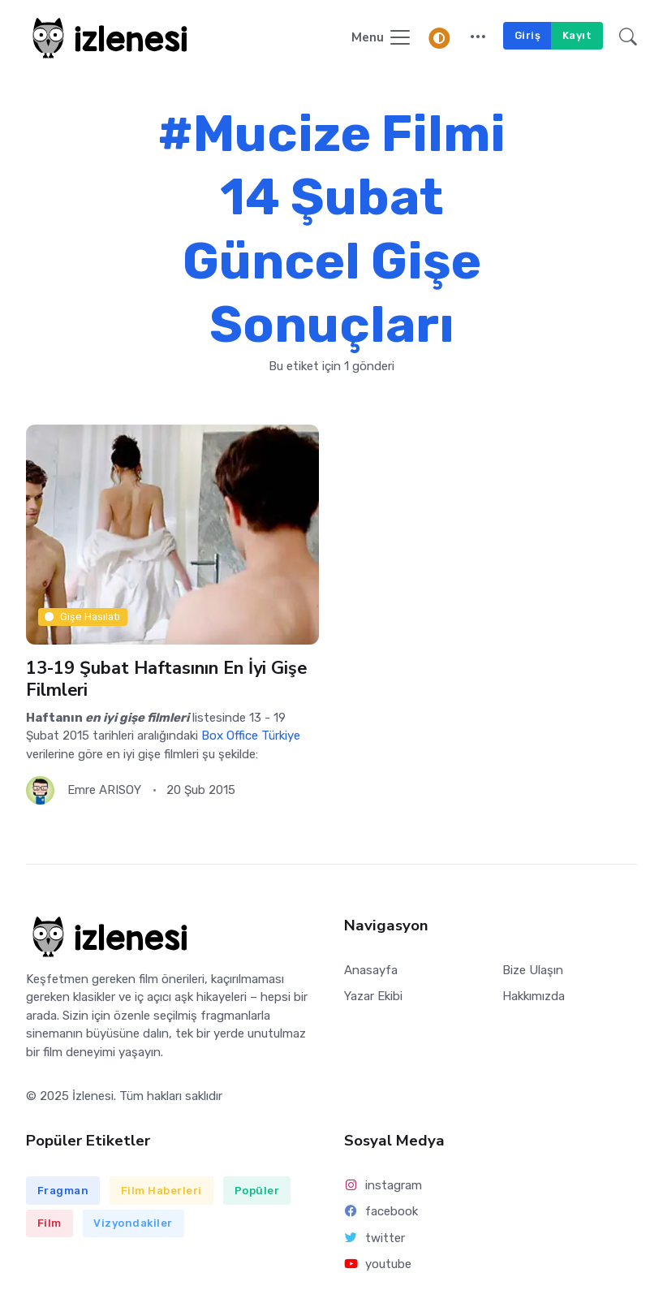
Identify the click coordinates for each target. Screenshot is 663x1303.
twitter (375, 1238)
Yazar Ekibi (373, 996)
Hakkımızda (533, 996)
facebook (381, 1211)
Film (49, 1223)
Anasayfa (371, 970)
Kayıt (577, 35)
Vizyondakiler (133, 1223)
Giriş (527, 35)
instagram (383, 1185)
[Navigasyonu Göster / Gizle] (381, 38)
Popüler (257, 1190)
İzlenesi (93, 1096)
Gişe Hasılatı (82, 617)
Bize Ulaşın (532, 970)
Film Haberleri (161, 1190)
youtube (378, 1264)
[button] (478, 38)
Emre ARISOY (104, 790)
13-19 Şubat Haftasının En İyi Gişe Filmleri (166, 679)
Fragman (63, 1190)
